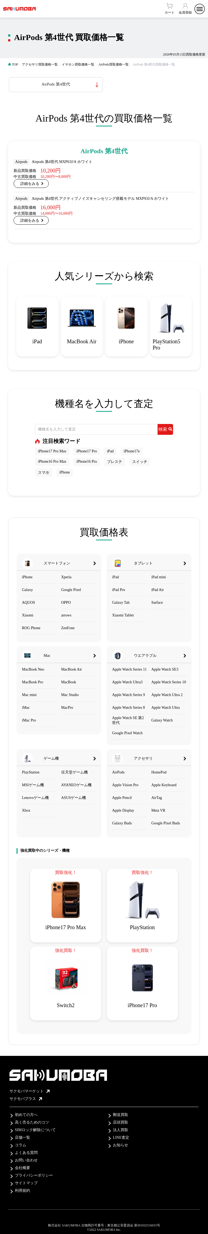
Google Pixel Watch (127, 733)
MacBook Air (71, 669)
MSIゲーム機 (33, 785)
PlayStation (31, 772)
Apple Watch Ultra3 (127, 682)
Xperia (66, 577)
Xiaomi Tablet (123, 615)
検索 (165, 429)
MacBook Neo (33, 669)
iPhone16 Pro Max (52, 461)
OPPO (66, 602)
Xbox (26, 810)
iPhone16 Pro (86, 461)
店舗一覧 (22, 1137)
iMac (26, 708)
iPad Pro (118, 590)
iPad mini (158, 577)
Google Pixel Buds (165, 823)
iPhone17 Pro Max (52, 451)
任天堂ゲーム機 (74, 772)
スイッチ (139, 462)
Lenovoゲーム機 (35, 798)
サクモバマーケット (29, 1091)
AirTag (156, 798)
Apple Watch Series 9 (128, 695)
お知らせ (120, 1145)
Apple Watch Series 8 (128, 708)
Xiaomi (27, 615)
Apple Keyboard (164, 785)
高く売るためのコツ (32, 1122)
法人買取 (120, 1130)
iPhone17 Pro (86, 451)
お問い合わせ (26, 1160)
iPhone (64, 472)
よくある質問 (26, 1153)
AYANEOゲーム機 (76, 785)
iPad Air (157, 590)
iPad (110, 451)
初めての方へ (26, 1115)
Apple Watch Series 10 (168, 682)
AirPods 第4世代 (55, 84)
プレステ (114, 462)
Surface (157, 602)
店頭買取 (120, 1122)
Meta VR (158, 810)
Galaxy (27, 590)
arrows (66, 615)
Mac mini (29, 695)
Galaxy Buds (122, 823)
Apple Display (123, 810)
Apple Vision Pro (125, 785)
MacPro (67, 708)
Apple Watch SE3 (164, 669)
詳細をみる (29, 184)
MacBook (68, 682)
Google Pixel (71, 590)
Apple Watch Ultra (165, 708)
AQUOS (28, 602)
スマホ (43, 473)
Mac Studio (70, 695)
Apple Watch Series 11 (129, 669)
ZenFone (68, 628)
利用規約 (22, 1191)
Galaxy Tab (120, 602)
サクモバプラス (25, 1099)
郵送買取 (120, 1115)
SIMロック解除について (35, 1130)
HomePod (159, 772)
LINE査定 (121, 1137)
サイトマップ (26, 1183)
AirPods (118, 772)
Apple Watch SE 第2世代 (128, 720)
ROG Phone (31, 628)
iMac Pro (29, 720)
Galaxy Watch (162, 720)
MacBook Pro (32, 682)
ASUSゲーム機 (73, 798)
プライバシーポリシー (34, 1175)
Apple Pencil (122, 798)
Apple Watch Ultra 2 (167, 695)
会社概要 (22, 1168)
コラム (20, 1145)
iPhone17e (132, 451)
